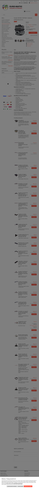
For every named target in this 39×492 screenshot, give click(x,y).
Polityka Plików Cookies (10, 483)
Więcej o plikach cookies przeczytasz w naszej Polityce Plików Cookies (12, 484)
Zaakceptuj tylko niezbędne (11, 486)
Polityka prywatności (18, 483)
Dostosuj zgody (20, 486)
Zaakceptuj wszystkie (28, 486)
